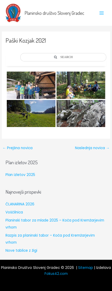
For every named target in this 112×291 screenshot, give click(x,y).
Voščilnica (14, 212)
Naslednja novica (92, 148)
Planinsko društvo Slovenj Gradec (54, 13)
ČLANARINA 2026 (19, 204)
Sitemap (85, 267)
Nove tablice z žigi (21, 250)
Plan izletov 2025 (20, 174)
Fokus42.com (56, 273)
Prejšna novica (17, 148)
